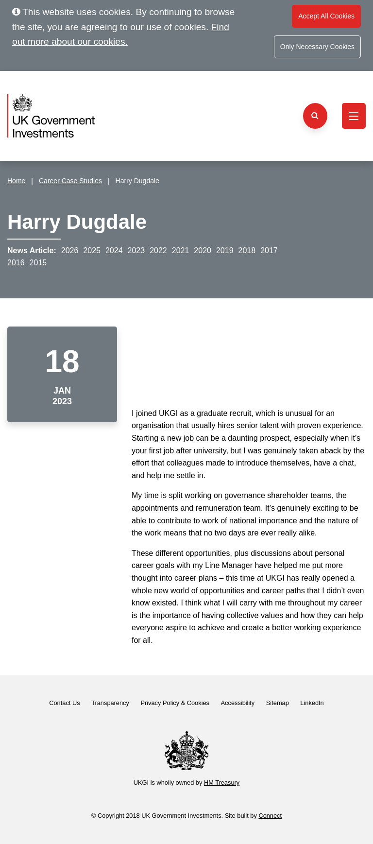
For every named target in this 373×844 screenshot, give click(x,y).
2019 (225, 250)
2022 (158, 250)
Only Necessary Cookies (317, 47)
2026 (70, 250)
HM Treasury (221, 782)
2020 (202, 250)
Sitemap (277, 702)
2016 (16, 262)
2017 (269, 250)
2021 (180, 250)
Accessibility (238, 702)
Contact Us (64, 702)
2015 (38, 262)
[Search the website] (315, 116)
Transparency (110, 702)
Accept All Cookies (326, 16)
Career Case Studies (70, 181)
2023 (136, 250)
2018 (247, 250)
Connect (270, 815)
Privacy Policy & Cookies (174, 702)
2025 (92, 250)
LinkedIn (311, 702)
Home (16, 181)
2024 (114, 250)
